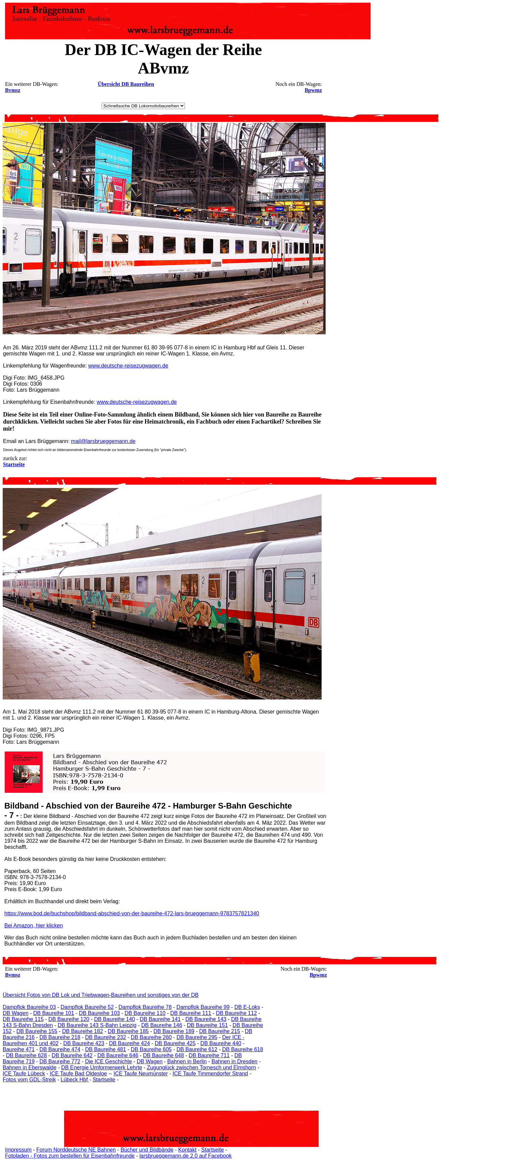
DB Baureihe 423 (83, 1043)
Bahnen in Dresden (234, 1061)
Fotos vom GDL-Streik (29, 1079)
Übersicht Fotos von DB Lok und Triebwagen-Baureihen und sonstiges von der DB (100, 995)
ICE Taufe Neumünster (140, 1073)
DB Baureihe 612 (197, 1049)
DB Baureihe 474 (59, 1049)
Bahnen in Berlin (186, 1061)
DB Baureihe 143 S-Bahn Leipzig (97, 1025)
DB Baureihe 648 (163, 1055)
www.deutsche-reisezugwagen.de (128, 366)
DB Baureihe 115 (23, 1019)
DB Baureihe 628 (26, 1055)
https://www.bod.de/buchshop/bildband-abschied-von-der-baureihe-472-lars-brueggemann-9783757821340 (131, 913)
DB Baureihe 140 (114, 1019)
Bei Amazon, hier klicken (33, 925)
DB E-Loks (247, 1007)
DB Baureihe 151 (207, 1025)
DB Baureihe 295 (197, 1037)
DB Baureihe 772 (59, 1061)
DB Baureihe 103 (99, 1013)
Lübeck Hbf (74, 1079)
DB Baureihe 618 (242, 1049)
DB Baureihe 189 (173, 1031)
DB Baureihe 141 (160, 1019)
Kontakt (187, 1150)
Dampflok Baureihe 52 (87, 1007)
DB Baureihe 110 (145, 1013)
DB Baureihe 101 (53, 1013)
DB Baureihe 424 (129, 1043)
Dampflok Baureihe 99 (203, 1007)
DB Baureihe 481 (105, 1049)
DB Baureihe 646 (117, 1055)
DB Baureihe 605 (151, 1049)
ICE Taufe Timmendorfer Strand (210, 1073)
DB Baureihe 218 (59, 1037)
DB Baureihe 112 (236, 1013)
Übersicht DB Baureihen (126, 84)
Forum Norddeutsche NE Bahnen (76, 1150)
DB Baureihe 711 (209, 1055)
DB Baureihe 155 (36, 1031)
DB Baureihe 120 (68, 1019)
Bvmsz (12, 90)
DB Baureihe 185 (128, 1031)
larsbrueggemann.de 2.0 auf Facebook (185, 1156)
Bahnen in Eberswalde (29, 1067)
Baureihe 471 (19, 1049)
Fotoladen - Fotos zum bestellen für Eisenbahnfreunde (70, 1156)
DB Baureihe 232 (105, 1037)
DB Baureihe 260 (151, 1037)
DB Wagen (16, 1013)
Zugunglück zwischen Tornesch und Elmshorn (201, 1067)
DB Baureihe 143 (205, 1019)
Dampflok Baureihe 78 (145, 1007)
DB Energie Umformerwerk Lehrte (101, 1067)
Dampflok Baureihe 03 (29, 1007)
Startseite (104, 1079)
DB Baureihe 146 (161, 1025)
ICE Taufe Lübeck (24, 1073)
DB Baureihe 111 (190, 1013)
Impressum (18, 1150)
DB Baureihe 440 (220, 1043)
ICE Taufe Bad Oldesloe (78, 1073)
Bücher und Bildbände (147, 1150)
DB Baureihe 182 (82, 1031)
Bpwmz (313, 90)
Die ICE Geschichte (108, 1061)
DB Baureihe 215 (219, 1031)
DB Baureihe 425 (175, 1043)
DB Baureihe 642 (72, 1055)
